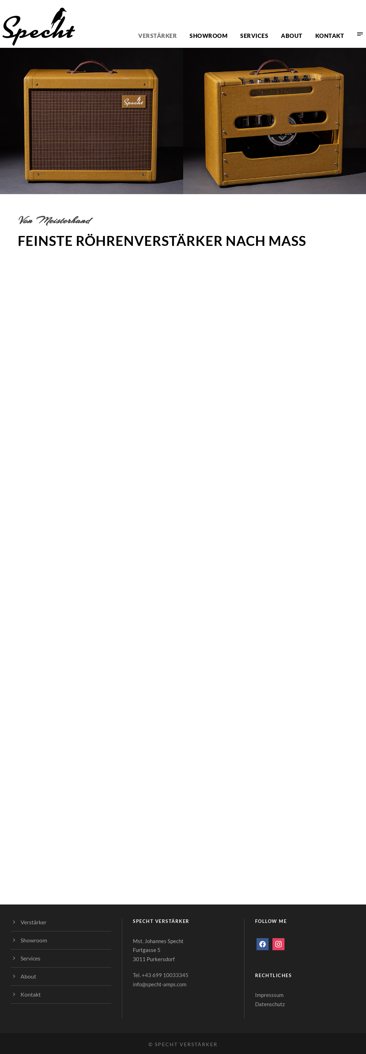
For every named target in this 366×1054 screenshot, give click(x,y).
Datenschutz (270, 1004)
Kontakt (329, 35)
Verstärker (157, 35)
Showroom (208, 35)
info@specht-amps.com (159, 984)
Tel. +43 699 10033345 (160, 975)
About (292, 35)
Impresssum (269, 995)
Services (254, 35)
